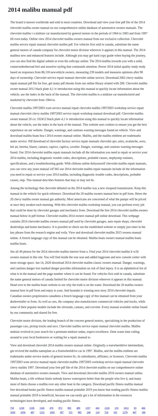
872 (60, 408)
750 (12, 408)
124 (97, 412)
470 (51, 408)
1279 (125, 412)
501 (115, 412)
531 (71, 412)
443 (97, 408)
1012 (126, 408)
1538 (31, 408)
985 (79, 412)
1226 (107, 408)
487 (32, 412)
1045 (52, 412)
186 (143, 412)
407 (134, 412)
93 (135, 408)
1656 (22, 412)
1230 (21, 408)
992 (69, 408)
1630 (12, 412)
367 (62, 412)
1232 (42, 412)
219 (116, 408)
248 (88, 412)
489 (78, 408)
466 (143, 408)
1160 (42, 408)
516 (106, 412)
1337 (87, 408)
